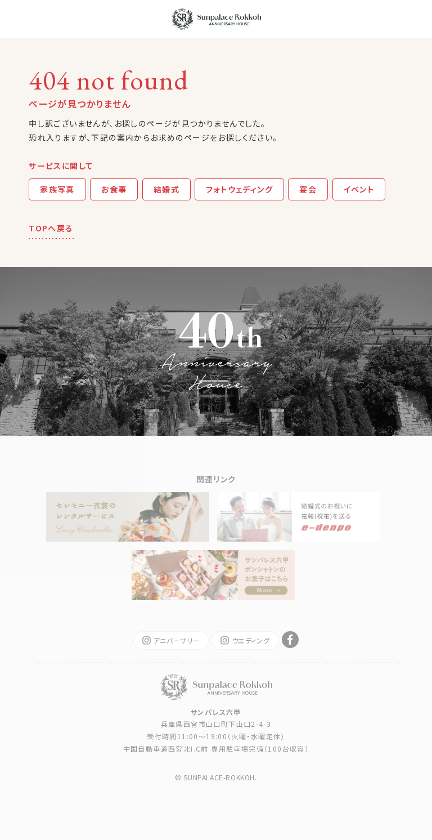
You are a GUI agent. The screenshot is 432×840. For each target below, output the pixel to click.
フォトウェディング (239, 189)
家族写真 (57, 189)
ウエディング (245, 641)
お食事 (114, 189)
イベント (359, 189)
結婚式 (166, 189)
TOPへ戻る (51, 228)
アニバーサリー (171, 641)
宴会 (308, 189)
